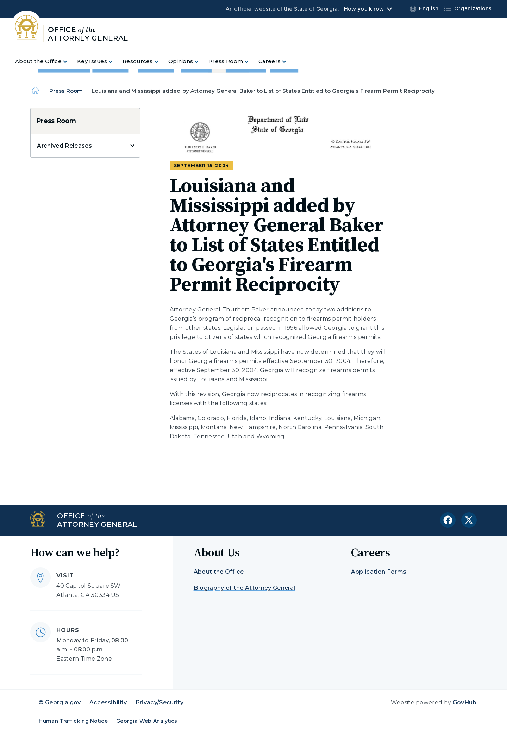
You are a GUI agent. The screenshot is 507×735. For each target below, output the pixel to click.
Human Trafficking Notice (73, 721)
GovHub (465, 702)
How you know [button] (364, 9)
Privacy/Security (159, 702)
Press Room (66, 90)
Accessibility (108, 702)
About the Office (219, 571)
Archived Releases (64, 145)
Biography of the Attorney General (244, 588)
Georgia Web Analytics (146, 721)
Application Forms (378, 571)
